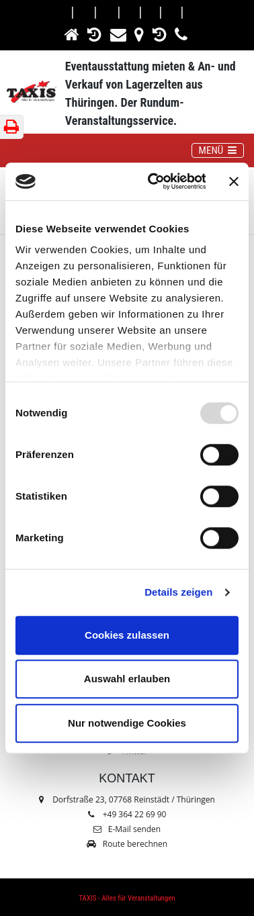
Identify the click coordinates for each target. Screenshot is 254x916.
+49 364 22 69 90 (135, 814)
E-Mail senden (127, 829)
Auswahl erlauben (127, 678)
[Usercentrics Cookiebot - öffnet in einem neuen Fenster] (153, 181)
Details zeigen (178, 592)
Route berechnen (127, 844)
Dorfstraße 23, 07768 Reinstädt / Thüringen (127, 799)
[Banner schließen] (234, 181)
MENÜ (221, 149)
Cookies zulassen (127, 635)
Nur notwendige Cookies (127, 723)
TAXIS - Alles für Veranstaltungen (127, 898)
